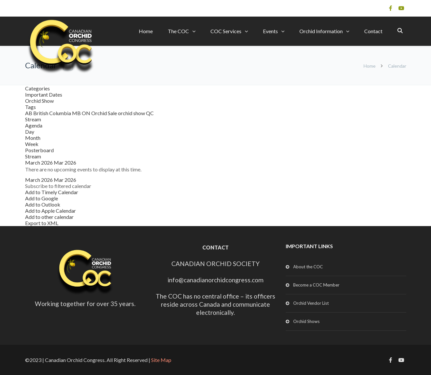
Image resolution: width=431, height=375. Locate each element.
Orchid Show (39, 101)
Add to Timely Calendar (51, 192)
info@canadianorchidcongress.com (215, 280)
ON (86, 113)
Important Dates (43, 94)
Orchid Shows (306, 321)
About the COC (308, 266)
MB (77, 113)
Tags (30, 107)
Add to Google (41, 198)
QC (150, 113)
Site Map (161, 360)
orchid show (132, 113)
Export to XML (41, 223)
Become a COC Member (316, 285)
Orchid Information (321, 31)
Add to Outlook (42, 204)
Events (270, 31)
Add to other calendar (49, 217)
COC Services (225, 31)
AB (29, 113)
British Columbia (52, 113)
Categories (37, 88)
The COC (178, 31)
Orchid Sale (104, 113)
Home (146, 31)
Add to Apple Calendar (50, 211)
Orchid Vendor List (311, 303)
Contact (373, 31)
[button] (58, 186)
